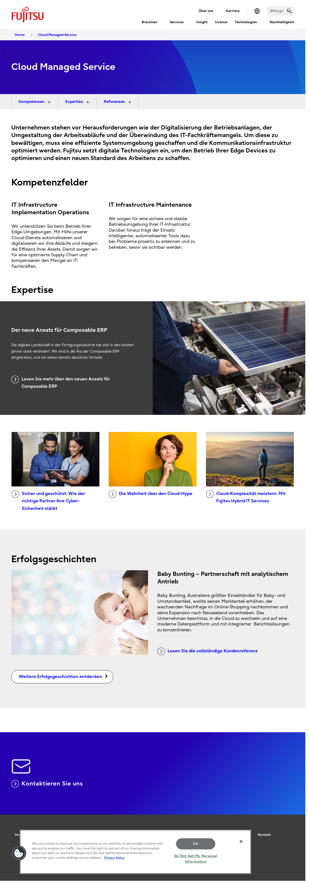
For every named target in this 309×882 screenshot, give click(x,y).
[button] (19, 853)
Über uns (206, 11)
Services (177, 22)
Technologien (246, 22)
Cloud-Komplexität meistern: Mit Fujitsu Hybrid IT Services (246, 497)
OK (195, 844)
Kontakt (264, 835)
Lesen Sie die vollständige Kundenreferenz (207, 651)
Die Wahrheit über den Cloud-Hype (150, 494)
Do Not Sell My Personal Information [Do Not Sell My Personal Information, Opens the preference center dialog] (195, 859)
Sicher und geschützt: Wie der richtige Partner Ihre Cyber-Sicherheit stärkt (48, 500)
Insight (202, 22)
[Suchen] (280, 11)
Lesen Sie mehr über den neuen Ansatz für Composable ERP (60, 382)
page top (298, 821)
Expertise (74, 101)
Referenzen (115, 101)
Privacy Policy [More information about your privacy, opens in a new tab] (114, 858)
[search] (289, 11)
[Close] (241, 841)
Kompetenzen (32, 101)
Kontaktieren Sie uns (47, 784)
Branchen (149, 22)
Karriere (233, 11)
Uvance (221, 22)
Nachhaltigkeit (282, 22)
